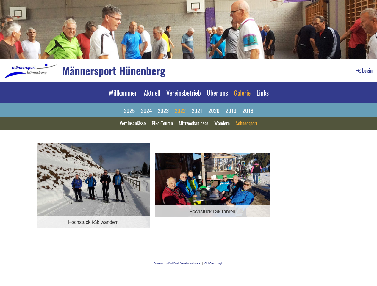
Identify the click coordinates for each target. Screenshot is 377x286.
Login (364, 70)
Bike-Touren (162, 123)
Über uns (217, 93)
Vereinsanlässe (133, 123)
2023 (163, 110)
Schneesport (246, 123)
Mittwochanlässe (193, 123)
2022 (180, 110)
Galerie (242, 93)
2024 (146, 110)
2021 (197, 110)
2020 (214, 110)
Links (262, 93)
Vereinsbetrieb (183, 93)
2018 (248, 110)
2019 (231, 110)
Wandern (222, 123)
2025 (129, 110)
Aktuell (152, 93)
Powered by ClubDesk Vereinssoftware (177, 263)
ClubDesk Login (213, 263)
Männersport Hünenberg (113, 70)
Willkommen (123, 93)
